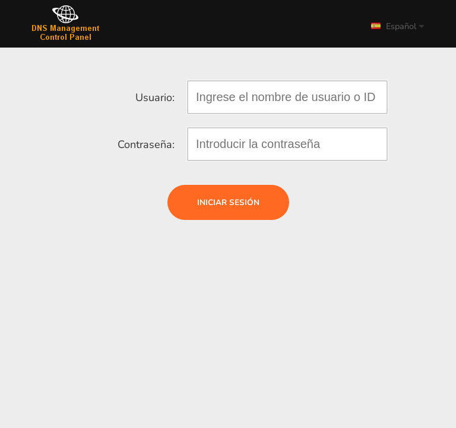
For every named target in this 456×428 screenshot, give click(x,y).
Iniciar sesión (228, 202)
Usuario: (155, 97)
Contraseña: (146, 144)
